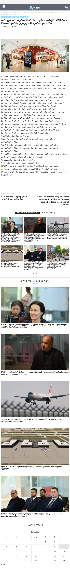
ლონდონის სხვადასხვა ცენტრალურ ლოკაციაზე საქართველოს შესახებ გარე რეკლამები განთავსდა (57, 265)
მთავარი (4, 12)
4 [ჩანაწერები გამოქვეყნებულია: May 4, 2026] (6, 547)
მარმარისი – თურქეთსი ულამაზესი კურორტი (14, 198)
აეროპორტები (15, 12)
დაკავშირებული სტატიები (27, 213)
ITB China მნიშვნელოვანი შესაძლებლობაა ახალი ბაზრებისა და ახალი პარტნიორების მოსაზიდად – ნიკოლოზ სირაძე (34, 265)
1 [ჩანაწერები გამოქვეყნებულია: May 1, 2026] (45, 542)
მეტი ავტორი (47, 213)
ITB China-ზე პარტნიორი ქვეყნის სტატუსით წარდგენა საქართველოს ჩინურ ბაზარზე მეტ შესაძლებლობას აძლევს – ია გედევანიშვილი (12, 238)
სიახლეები (15, 17)
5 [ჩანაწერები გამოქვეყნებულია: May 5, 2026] (16, 547)
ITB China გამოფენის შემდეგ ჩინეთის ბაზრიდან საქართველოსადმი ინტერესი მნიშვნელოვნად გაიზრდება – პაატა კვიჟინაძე (34, 238)
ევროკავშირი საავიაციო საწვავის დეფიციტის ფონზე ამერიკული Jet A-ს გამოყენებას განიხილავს (57, 236)
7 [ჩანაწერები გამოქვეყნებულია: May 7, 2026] (36, 547)
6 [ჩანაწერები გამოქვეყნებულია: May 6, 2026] (26, 547)
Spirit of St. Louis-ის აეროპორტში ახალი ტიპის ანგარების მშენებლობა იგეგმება (10, 264)
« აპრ (3, 565)
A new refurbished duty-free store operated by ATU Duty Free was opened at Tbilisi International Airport (53, 201)
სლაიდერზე (24, 17)
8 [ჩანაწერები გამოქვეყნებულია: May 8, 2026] (45, 547)
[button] (66, 7)
